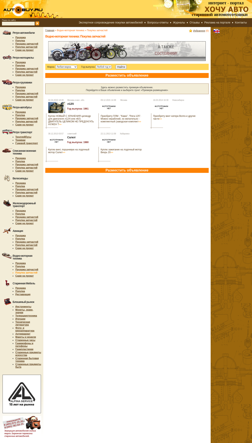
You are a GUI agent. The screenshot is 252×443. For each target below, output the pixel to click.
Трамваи (20, 140)
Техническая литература (22, 323)
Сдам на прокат (24, 50)
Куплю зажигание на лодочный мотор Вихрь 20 (121, 151)
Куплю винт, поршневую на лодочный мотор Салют (68, 151)
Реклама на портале (217, 22)
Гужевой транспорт (26, 143)
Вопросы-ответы (157, 22)
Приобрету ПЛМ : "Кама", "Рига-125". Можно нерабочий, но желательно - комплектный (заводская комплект (121, 119)
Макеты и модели (25, 337)
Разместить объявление (127, 75)
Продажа (20, 37)
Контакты (241, 22)
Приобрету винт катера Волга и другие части (174, 117)
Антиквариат (22, 333)
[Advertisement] (117, 187)
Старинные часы (25, 340)
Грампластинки (24, 349)
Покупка (20, 40)
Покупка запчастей (26, 47)
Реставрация (23, 294)
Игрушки (20, 318)
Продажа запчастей (26, 43)
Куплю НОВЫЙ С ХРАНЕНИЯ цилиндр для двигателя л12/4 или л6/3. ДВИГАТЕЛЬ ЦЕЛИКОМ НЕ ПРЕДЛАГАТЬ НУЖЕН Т (71, 120)
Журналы (179, 22)
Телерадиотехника (26, 315)
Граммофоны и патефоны (24, 344)
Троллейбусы (23, 137)
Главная (49, 30)
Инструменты (23, 306)
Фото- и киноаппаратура (24, 329)
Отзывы (195, 22)
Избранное (197, 30)
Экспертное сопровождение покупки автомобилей (111, 22)
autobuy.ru (32, 9)
